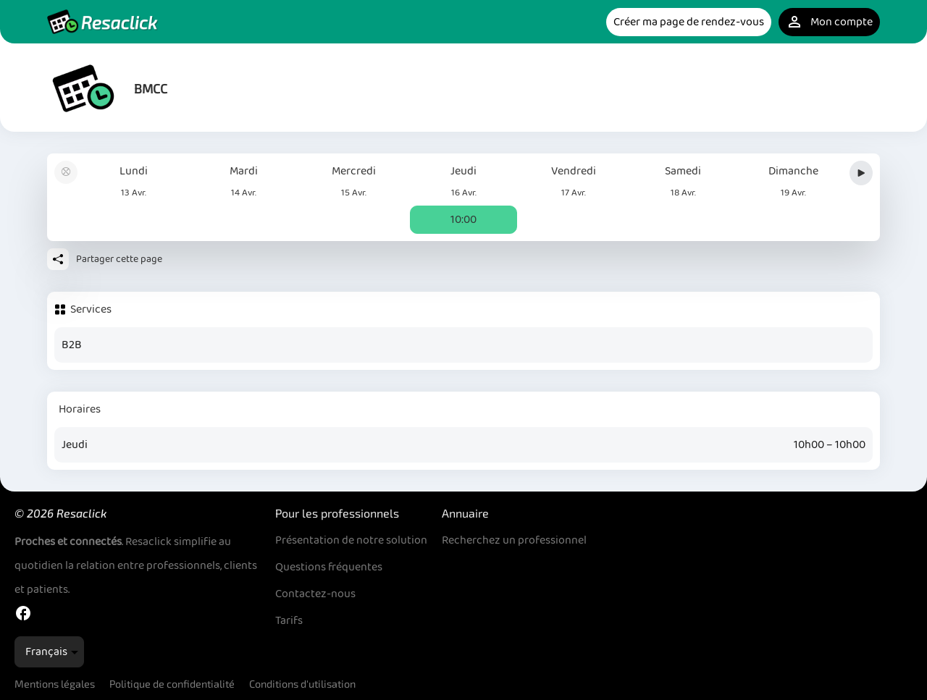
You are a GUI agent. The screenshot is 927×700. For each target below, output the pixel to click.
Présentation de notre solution (351, 540)
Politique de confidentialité (172, 684)
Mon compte (829, 22)
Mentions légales (54, 684)
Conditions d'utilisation (302, 684)
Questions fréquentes (328, 567)
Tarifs (289, 620)
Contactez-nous (315, 593)
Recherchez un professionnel (514, 540)
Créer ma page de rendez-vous (688, 22)
